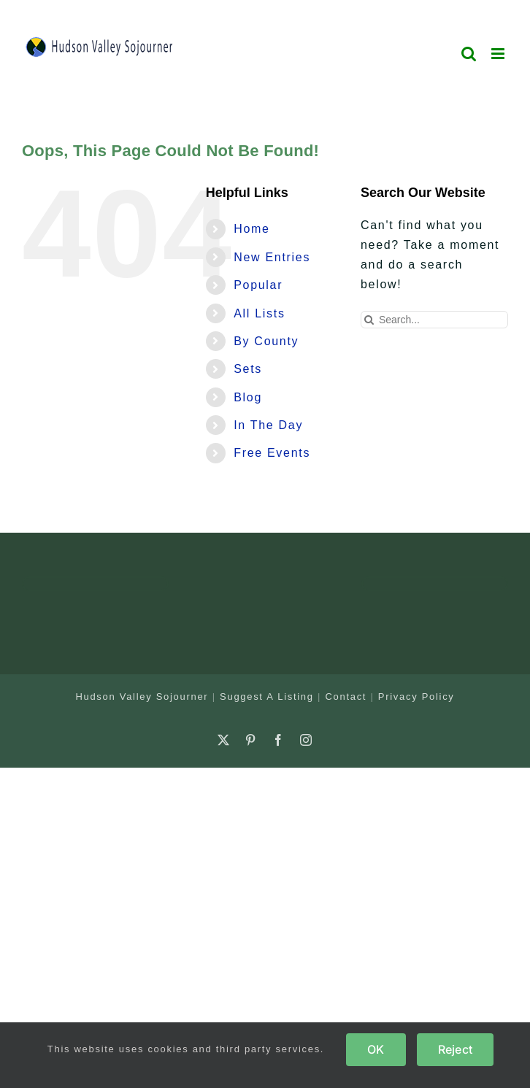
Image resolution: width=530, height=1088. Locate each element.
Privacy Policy (416, 696)
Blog (248, 397)
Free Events (272, 453)
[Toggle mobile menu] (499, 53)
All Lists (259, 313)
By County (266, 341)
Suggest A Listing (267, 696)
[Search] (369, 319)
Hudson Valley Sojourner (141, 696)
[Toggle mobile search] (469, 53)
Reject (455, 1049)
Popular (258, 285)
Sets (248, 369)
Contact (345, 696)
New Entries (272, 257)
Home (251, 229)
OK (375, 1049)
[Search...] (434, 319)
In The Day (268, 425)
